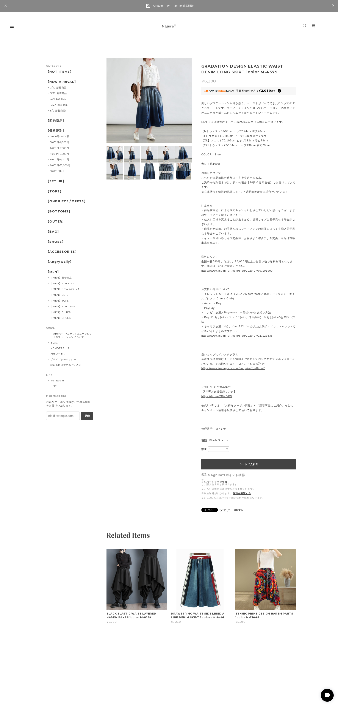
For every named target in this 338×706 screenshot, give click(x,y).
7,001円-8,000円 (59, 153)
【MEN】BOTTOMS (62, 306)
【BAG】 (53, 232)
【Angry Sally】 (59, 262)
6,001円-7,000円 (59, 148)
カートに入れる (248, 464)
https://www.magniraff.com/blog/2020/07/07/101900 (237, 270)
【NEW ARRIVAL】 (61, 82)
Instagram (57, 380)
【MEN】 (53, 272)
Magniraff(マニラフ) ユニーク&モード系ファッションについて (70, 335)
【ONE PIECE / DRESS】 (66, 201)
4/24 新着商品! (59, 104)
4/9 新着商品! (58, 99)
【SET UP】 (56, 181)
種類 (204, 440)
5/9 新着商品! (58, 110)
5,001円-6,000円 (59, 142)
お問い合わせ (58, 353)
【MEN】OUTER (60, 312)
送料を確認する (242, 493)
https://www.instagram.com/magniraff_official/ (233, 368)
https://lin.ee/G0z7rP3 (216, 396)
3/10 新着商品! (58, 87)
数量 (204, 449)
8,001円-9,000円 (59, 159)
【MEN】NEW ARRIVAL (65, 289)
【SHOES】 (55, 242)
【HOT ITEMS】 (59, 72)
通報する (238, 510)
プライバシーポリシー (63, 359)
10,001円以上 (57, 171)
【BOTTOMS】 (59, 211)
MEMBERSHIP (59, 348)
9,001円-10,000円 (60, 165)
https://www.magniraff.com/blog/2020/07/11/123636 (237, 335)
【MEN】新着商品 (61, 277)
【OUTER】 (55, 221)
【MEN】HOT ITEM (62, 283)
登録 (87, 415)
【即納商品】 (56, 121)
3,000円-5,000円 (60, 136)
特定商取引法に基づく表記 (65, 365)
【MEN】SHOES (60, 317)
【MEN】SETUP (60, 294)
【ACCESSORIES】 (62, 252)
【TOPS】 (54, 191)
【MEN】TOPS (59, 300)
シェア (224, 510)
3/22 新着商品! (59, 93)
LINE (53, 386)
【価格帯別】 (56, 131)
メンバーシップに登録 (214, 482)
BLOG (54, 342)
